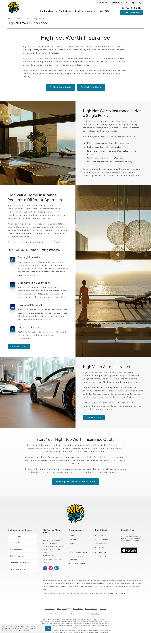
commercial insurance (107, 580)
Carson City (72, 583)
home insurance (73, 580)
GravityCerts (95, 614)
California (73, 593)
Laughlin (45, 586)
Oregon (92, 593)
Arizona (66, 593)
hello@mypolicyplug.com (53, 555)
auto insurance (84, 580)
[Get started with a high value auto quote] (94, 417)
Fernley (88, 583)
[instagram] (50, 568)
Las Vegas (138, 583)
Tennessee (99, 593)
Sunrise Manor (120, 586)
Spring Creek (89, 586)
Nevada (49, 583)
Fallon (83, 583)
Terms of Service (91, 609)
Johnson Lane (129, 583)
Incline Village (119, 583)
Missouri (80, 593)
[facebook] (45, 568)
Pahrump (71, 586)
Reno (76, 586)
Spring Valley (98, 586)
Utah (107, 593)
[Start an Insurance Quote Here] (131, 12)
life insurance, (94, 580)
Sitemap (103, 609)
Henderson (110, 583)
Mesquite (52, 586)
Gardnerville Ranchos (98, 583)
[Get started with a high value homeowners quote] (19, 346)
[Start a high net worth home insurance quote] (60, 87)
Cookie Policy (78, 609)
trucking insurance (135, 580)
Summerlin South (109, 586)
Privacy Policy (62, 609)
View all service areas (117, 593)
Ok (47, 628)
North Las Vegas (61, 586)
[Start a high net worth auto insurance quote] (91, 87)
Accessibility (50, 609)
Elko (78, 583)
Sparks (81, 586)
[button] (140, 2)
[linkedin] (56, 568)
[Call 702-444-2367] (132, 8)
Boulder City (63, 583)
